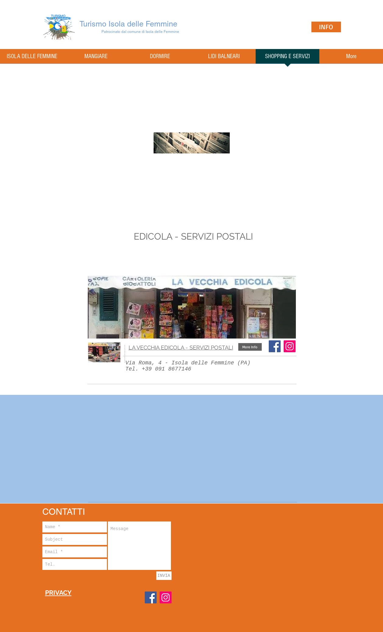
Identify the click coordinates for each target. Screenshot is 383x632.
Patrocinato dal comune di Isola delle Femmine (140, 32)
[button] (250, 347)
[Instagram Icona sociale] (290, 346)
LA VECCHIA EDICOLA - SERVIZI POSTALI (181, 347)
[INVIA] (164, 575)
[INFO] (326, 27)
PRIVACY (58, 592)
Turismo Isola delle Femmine (128, 23)
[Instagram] (166, 597)
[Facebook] (275, 346)
